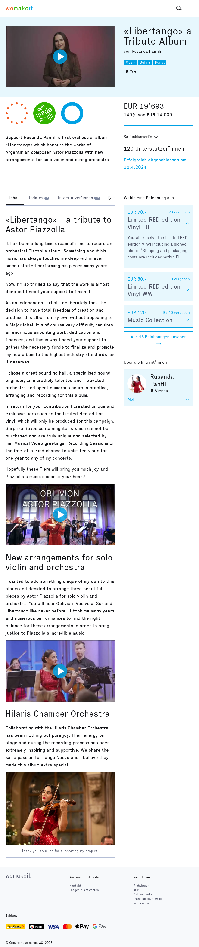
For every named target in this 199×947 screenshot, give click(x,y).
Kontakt (75, 886)
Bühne (145, 62)
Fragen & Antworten (84, 890)
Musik (130, 62)
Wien (134, 71)
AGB (136, 890)
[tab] (15, 198)
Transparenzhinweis (147, 899)
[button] (179, 8)
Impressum (141, 903)
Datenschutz (142, 894)
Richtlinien (141, 886)
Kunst (160, 62)
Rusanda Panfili (146, 51)
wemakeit (18, 875)
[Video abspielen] (60, 56)
